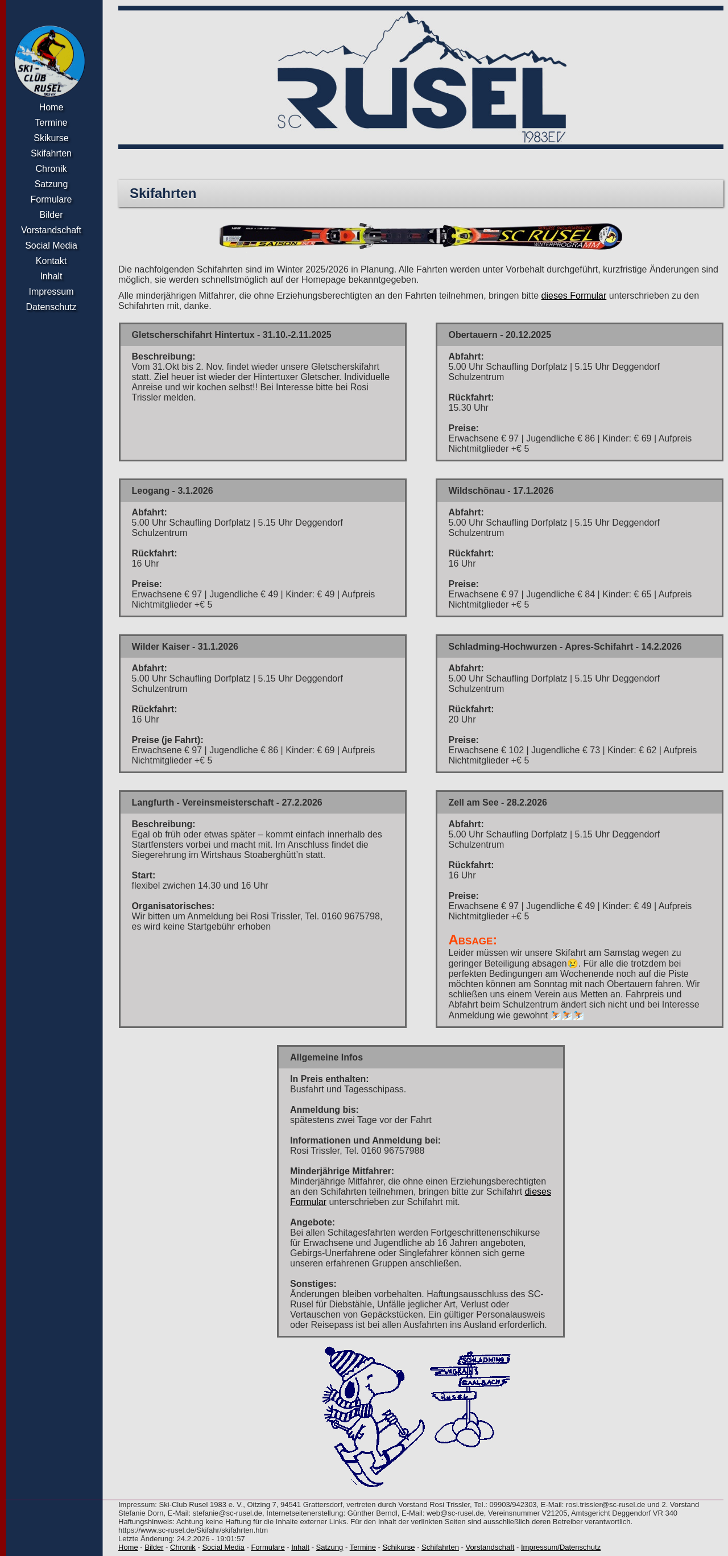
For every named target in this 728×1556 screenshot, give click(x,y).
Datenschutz (51, 307)
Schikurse (398, 1547)
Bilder (51, 215)
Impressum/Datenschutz (561, 1547)
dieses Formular (574, 295)
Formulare (51, 199)
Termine (51, 122)
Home (51, 107)
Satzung (51, 184)
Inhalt (51, 276)
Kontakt (51, 261)
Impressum (50, 291)
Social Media (51, 245)
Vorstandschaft (51, 230)
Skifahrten (51, 153)
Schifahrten (440, 1547)
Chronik (51, 169)
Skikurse (51, 138)
